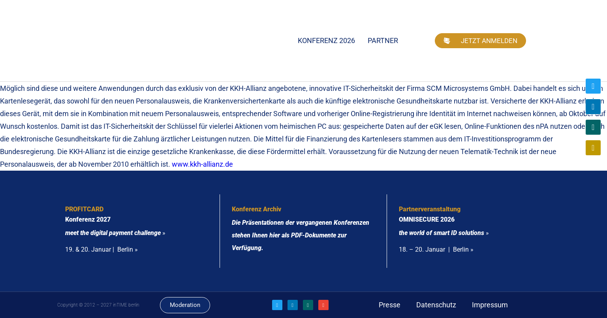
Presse (389, 305)
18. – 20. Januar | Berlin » (436, 249)
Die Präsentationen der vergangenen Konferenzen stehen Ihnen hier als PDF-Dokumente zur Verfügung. (300, 235)
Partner (383, 40)
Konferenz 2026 (326, 40)
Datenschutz (436, 305)
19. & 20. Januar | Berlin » (101, 249)
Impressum (490, 305)
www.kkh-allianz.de (202, 164)
